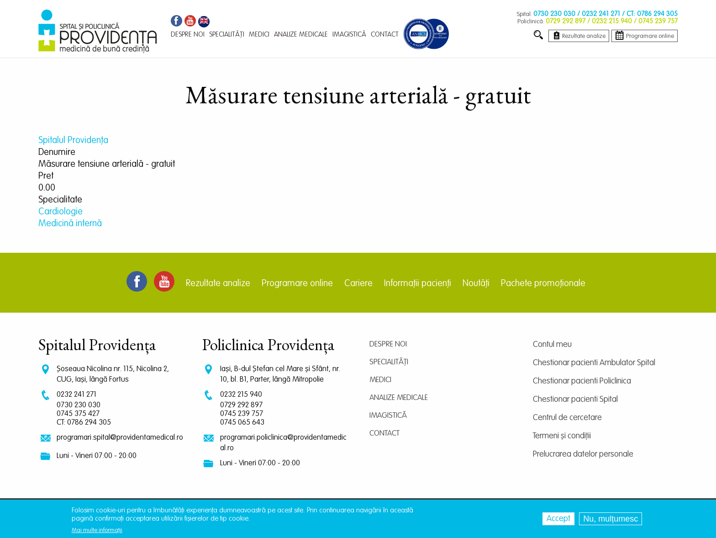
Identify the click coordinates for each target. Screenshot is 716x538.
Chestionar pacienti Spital (575, 399)
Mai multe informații (97, 530)
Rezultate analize (218, 283)
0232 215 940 (241, 395)
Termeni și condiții (562, 436)
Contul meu (552, 345)
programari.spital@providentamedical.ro (120, 438)
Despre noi (388, 344)
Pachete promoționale (543, 283)
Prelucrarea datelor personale (583, 454)
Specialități (388, 362)
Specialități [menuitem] (226, 34)
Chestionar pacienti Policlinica (582, 381)
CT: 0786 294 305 (84, 422)
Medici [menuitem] (259, 34)
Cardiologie (60, 212)
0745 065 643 (242, 422)
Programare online (297, 283)
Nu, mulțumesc (610, 518)
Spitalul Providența (73, 140)
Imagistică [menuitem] (349, 34)
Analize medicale (398, 398)
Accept (558, 519)
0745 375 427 (78, 414)
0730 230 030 (78, 405)
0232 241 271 (76, 395)
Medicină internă (70, 224)
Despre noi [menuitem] (188, 34)
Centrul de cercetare (567, 418)
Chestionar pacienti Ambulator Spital (594, 363)
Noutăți (476, 283)
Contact (384, 433)
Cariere (358, 283)
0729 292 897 (241, 405)
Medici (380, 380)
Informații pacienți (417, 283)
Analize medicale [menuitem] (301, 34)
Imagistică (388, 416)
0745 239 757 (241, 414)
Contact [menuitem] (385, 34)
